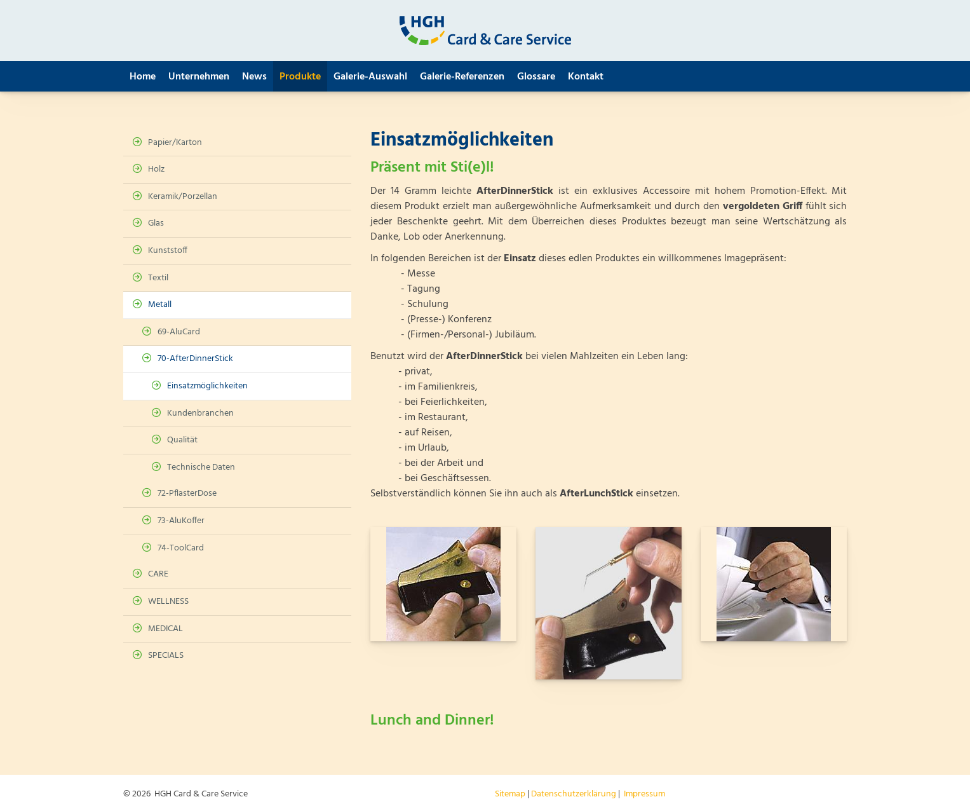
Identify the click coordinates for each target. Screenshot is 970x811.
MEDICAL (165, 629)
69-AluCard (179, 332)
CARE (158, 574)
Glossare (536, 77)
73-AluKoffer (181, 521)
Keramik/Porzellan (182, 196)
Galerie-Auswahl (370, 77)
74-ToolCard (181, 548)
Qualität (182, 440)
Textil (158, 278)
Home (143, 77)
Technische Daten (201, 467)
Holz (156, 169)
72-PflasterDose (187, 493)
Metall (160, 304)
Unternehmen (198, 77)
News (254, 77)
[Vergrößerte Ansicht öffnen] (443, 584)
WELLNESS (168, 601)
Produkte (300, 77)
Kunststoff (167, 250)
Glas (156, 223)
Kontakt (585, 77)
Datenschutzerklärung (573, 794)
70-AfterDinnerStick (195, 358)
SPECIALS (166, 655)
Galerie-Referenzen (462, 77)
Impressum (644, 794)
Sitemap (510, 794)
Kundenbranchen (200, 413)
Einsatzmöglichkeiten (207, 386)
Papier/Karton (175, 142)
